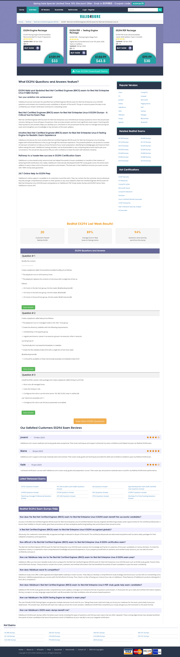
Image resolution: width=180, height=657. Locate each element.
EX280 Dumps (146, 153)
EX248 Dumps (123, 153)
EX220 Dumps (146, 146)
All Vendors (45, 10)
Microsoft (144, 100)
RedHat (28, 22)
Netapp (143, 115)
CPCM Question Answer (65, 492)
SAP (142, 107)
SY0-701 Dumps (143, 636)
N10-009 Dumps (99, 636)
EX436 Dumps (146, 138)
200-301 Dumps (54, 633)
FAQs (49, 649)
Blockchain (145, 118)
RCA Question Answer (100, 492)
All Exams (40, 649)
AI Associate (122, 210)
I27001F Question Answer (137, 492)
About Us (30, 649)
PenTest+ (121, 195)
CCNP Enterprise (124, 203)
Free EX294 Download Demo (90, 71)
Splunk (120, 122)
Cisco (120, 92)
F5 (119, 96)
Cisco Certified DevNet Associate (130, 199)
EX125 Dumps (146, 142)
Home (21, 10)
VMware (121, 115)
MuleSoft (144, 122)
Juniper (121, 100)
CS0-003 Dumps (54, 636)
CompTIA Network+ (125, 192)
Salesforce (122, 107)
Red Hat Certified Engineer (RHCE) (46, 22)
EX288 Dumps (146, 157)
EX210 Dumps (123, 146)
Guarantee (59, 10)
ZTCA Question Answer (100, 496)
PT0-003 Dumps (54, 640)
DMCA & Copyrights (96, 649)
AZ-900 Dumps (9, 633)
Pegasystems (145, 103)
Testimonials (73, 10)
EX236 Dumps (123, 149)
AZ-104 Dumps (9, 636)
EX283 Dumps (123, 157)
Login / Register (88, 10)
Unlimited (32, 10)
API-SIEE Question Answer (66, 496)
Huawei (143, 96)
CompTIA (144, 92)
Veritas (143, 111)
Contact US (82, 649)
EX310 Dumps (123, 161)
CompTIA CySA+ (124, 184)
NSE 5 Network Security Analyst (129, 207)
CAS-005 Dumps (10, 640)
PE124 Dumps (123, 142)
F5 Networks (123, 180)
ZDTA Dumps (98, 640)
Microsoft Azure (124, 188)
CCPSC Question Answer (30, 486)
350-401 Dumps (99, 633)
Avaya (120, 118)
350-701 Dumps (143, 633)
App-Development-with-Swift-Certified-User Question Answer (142, 487)
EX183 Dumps (123, 138)
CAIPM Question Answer (30, 492)
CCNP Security (123, 177)
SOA (120, 111)
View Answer (28, 307)
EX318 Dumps (146, 161)
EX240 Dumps (146, 149)
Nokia (120, 103)
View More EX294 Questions (90, 421)
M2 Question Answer (100, 486)
